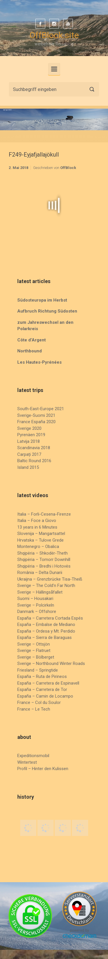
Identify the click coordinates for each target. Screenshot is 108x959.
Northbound (29, 351)
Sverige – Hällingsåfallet (39, 592)
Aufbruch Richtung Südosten (47, 311)
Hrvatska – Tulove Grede (40, 540)
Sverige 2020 (29, 428)
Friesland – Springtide (37, 670)
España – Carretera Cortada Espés (50, 618)
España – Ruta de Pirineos (42, 676)
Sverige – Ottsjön (33, 644)
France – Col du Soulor (39, 702)
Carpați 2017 (29, 454)
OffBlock (68, 168)
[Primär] (54, 69)
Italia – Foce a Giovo (36, 520)
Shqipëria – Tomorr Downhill (43, 559)
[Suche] (54, 89)
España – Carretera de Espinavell (48, 683)
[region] (54, 119)
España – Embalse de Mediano (46, 624)
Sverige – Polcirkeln (35, 605)
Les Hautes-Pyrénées (39, 362)
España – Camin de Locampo (45, 696)
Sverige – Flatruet (33, 650)
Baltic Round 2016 (34, 460)
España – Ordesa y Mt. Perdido (46, 631)
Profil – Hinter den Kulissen (42, 768)
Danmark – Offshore (36, 611)
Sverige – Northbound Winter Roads (51, 663)
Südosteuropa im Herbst (42, 300)
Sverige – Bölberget (35, 657)
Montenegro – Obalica (38, 546)
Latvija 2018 (28, 441)
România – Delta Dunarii (39, 572)
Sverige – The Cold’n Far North (46, 585)
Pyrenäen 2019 (31, 434)
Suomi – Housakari (35, 598)
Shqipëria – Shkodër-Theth (42, 553)
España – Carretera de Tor (42, 689)
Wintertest (27, 762)
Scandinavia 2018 (33, 447)
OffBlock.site (54, 35)
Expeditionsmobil (33, 755)
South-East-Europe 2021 (40, 408)
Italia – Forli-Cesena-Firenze (44, 514)
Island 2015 (28, 467)
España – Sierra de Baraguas (44, 637)
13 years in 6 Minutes (37, 527)
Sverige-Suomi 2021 (36, 415)
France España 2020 (36, 421)
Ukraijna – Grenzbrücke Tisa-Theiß (49, 579)
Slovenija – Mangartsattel (41, 533)
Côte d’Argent (31, 340)
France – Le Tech (33, 709)
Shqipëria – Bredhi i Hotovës (44, 566)
